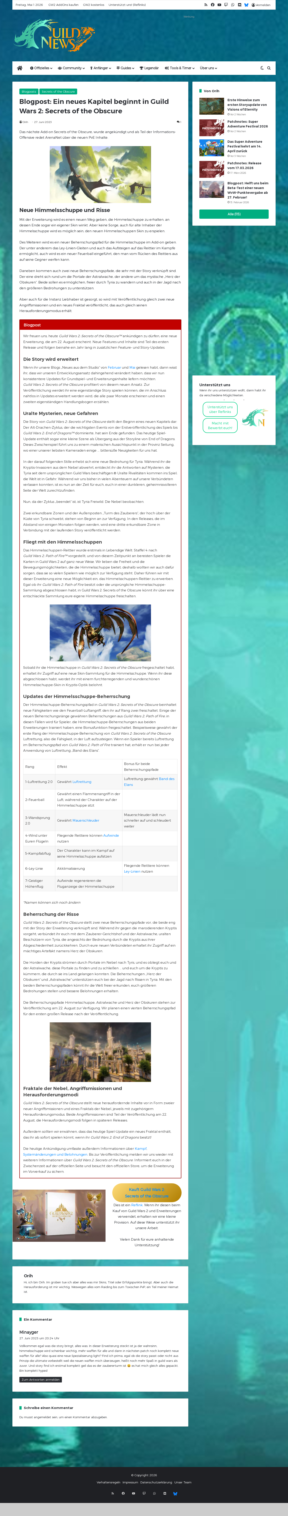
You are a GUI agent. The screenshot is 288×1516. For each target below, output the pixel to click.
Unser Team (182, 1482)
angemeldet (42, 1417)
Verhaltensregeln (108, 1482)
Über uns (207, 68)
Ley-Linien (132, 871)
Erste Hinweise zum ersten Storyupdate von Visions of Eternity (247, 104)
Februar (114, 367)
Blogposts (29, 91)
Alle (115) (234, 214)
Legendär (149, 68)
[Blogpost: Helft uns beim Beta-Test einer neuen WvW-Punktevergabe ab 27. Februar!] (211, 189)
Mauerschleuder (85, 820)
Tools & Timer (178, 68)
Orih (25, 121)
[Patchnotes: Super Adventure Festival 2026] (211, 127)
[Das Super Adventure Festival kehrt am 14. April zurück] (211, 147)
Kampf (140, 1148)
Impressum (130, 1482)
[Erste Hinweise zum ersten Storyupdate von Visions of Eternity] (211, 106)
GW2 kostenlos (93, 5)
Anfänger (99, 68)
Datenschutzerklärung (156, 1482)
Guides (124, 68)
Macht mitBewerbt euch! (220, 425)
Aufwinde (111, 835)
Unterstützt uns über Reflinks (220, 409)
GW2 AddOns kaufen (63, 5)
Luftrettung (81, 782)
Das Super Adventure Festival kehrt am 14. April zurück (244, 146)
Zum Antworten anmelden (41, 1379)
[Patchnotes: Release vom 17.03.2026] (211, 169)
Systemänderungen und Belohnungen (55, 1154)
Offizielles (39, 68)
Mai (132, 367)
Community (69, 68)
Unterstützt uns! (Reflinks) (127, 5)
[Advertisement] (189, 30)
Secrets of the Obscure (58, 91)
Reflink (137, 1205)
